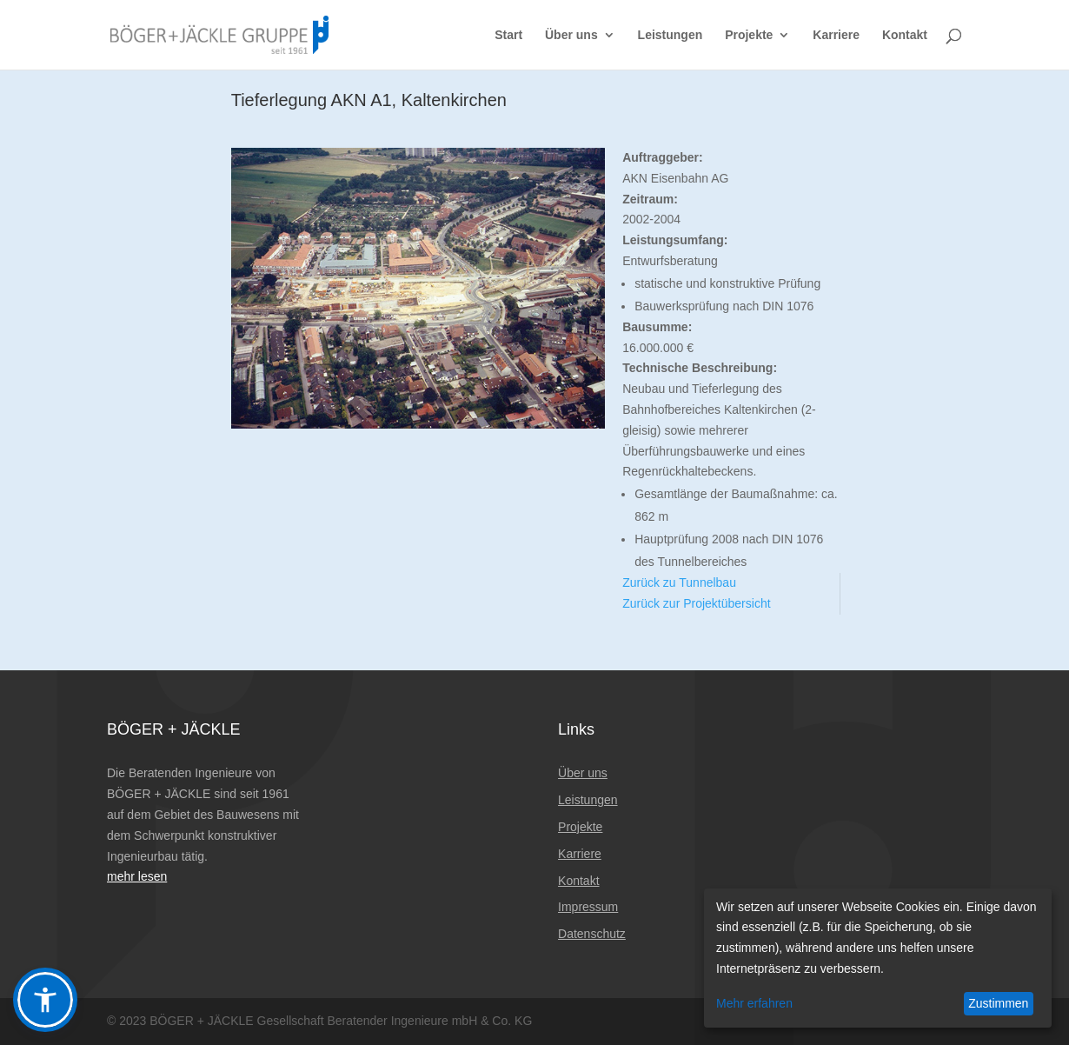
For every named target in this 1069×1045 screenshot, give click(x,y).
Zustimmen (998, 1003)
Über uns (571, 35)
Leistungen (670, 35)
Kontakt (904, 35)
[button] (45, 1000)
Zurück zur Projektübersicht (696, 603)
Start (508, 35)
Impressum (588, 907)
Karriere (836, 35)
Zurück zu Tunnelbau (679, 582)
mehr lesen (137, 876)
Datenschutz (592, 934)
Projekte (749, 35)
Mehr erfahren (754, 1003)
